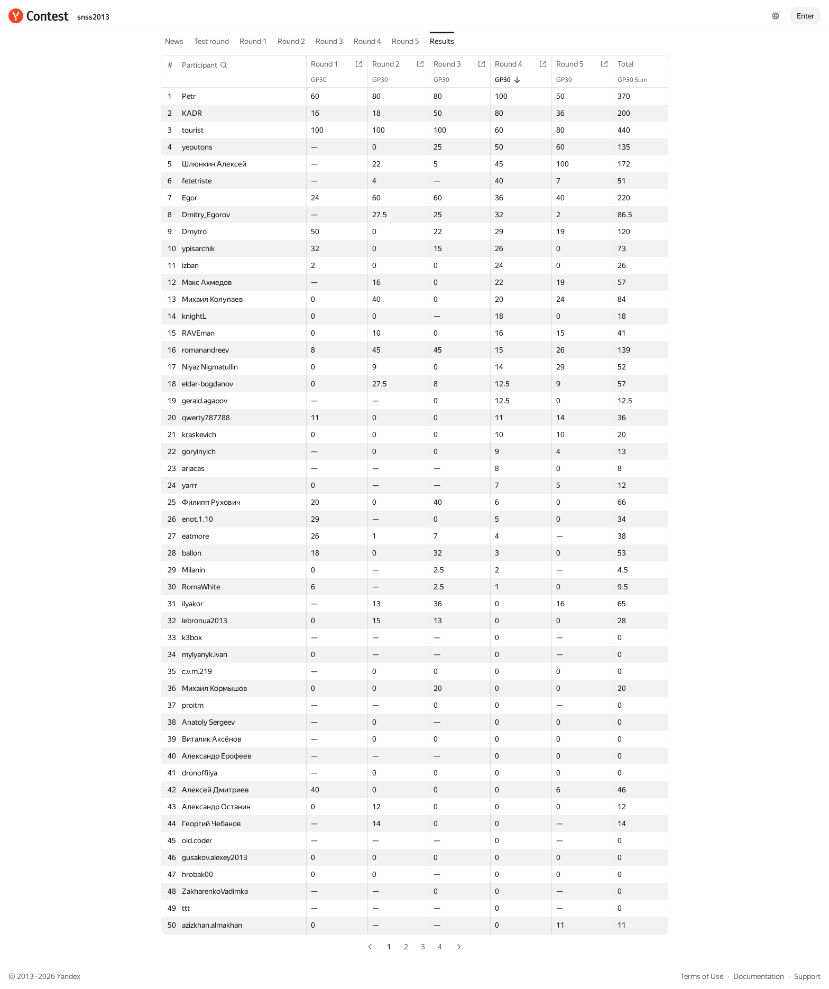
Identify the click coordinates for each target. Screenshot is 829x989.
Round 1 (253, 41)
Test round (211, 41)
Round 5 (405, 41)
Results (442, 41)
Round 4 (367, 41)
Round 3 (329, 41)
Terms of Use (701, 976)
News (174, 41)
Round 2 (291, 41)
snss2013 (93, 17)
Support (807, 976)
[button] (205, 65)
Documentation (758, 976)
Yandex (68, 976)
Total (631, 64)
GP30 (324, 80)
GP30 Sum (638, 80)
